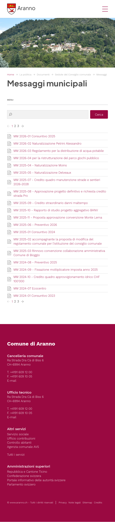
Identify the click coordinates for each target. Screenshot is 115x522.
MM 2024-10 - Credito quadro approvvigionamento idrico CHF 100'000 (56, 279)
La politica (25, 74)
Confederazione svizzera (24, 476)
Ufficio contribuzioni (21, 438)
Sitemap (87, 502)
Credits (98, 502)
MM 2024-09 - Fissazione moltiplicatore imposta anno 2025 (55, 270)
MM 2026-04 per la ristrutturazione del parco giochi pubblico (56, 158)
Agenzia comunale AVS (23, 447)
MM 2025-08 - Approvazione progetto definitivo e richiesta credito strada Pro (59, 194)
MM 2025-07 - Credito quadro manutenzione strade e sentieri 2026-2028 (56, 182)
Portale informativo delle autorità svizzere (36, 480)
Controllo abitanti (19, 443)
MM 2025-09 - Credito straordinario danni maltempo (50, 203)
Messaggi (101, 74)
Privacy (63, 502)
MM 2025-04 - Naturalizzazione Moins (40, 165)
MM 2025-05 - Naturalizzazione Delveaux (42, 173)
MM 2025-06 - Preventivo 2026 (35, 225)
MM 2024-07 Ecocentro (29, 288)
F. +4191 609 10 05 (19, 376)
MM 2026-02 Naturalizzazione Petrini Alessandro (47, 143)
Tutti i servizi (15, 455)
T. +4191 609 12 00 (19, 372)
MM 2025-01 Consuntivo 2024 (34, 232)
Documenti (43, 74)
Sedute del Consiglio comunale (73, 74)
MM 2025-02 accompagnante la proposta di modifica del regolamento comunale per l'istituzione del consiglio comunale (57, 241)
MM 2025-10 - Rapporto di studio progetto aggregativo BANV (55, 210)
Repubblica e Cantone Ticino (27, 472)
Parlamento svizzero (21, 485)
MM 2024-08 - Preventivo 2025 (35, 262)
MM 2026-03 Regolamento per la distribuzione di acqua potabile (58, 151)
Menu (10, 100)
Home (10, 74)
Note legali (75, 502)
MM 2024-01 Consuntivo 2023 (34, 296)
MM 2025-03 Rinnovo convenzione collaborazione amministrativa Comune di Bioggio (59, 253)
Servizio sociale (18, 434)
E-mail (11, 381)
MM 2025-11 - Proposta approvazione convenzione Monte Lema (57, 217)
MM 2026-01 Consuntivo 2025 (34, 136)
